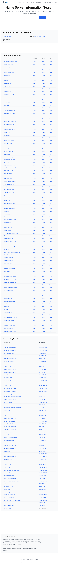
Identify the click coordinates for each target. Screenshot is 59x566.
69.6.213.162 (42, 429)
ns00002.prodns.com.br (10, 429)
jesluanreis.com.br (8, 260)
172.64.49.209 (43, 356)
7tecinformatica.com (9, 184)
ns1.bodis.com (7, 345)
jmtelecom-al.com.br (9, 108)
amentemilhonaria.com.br (10, 121)
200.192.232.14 (43, 467)
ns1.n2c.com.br (7, 413)
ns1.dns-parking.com (9, 361)
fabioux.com (7, 225)
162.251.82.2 (42, 396)
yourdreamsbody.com (9, 159)
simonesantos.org (8, 157)
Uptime (32, 2)
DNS (28, 2)
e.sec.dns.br (7, 467)
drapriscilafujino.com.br (10, 165)
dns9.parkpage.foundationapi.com (12, 500)
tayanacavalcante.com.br (10, 331)
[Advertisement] (29, 25)
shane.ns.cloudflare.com (10, 432)
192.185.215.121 (43, 413)
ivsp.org (6, 80)
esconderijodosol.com (9, 293)
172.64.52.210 (42, 377)
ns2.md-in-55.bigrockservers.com (12, 473)
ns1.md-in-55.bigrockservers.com (12, 394)
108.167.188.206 (43, 456)
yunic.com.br (7, 271)
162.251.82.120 (42, 459)
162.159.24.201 (43, 361)
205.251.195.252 (43, 424)
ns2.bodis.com (7, 508)
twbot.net (6, 97)
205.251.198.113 (43, 388)
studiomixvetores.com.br (10, 219)
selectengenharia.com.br (10, 241)
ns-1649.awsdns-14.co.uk (10, 388)
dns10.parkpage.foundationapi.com (12, 407)
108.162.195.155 (43, 448)
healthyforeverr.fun (9, 176)
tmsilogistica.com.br (9, 64)
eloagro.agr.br (7, 236)
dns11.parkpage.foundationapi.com (12, 470)
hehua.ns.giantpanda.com (10, 437)
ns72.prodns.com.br (9, 415)
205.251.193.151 (43, 391)
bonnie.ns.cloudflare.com (10, 350)
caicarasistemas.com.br (9, 246)
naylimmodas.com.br (9, 124)
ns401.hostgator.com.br (10, 456)
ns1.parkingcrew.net (9, 375)
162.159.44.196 (43, 494)
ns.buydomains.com (9, 483)
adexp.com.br (7, 89)
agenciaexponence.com (10, 118)
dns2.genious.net (8, 402)
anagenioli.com (7, 83)
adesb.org (6, 69)
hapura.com (7, 132)
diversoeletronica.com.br (10, 282)
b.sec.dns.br (7, 451)
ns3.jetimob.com (8, 356)
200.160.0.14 (42, 410)
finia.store (6, 306)
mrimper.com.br (8, 227)
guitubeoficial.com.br (9, 140)
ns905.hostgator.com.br (10, 492)
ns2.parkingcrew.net (9, 505)
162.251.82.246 (43, 402)
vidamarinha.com (8, 298)
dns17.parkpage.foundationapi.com (12, 481)
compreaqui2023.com (9, 268)
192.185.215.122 (43, 380)
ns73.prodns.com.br (9, 497)
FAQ (27, 559)
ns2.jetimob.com (8, 364)
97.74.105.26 (42, 426)
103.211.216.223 (43, 394)
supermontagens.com (9, 203)
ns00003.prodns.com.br (10, 358)
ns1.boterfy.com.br (8, 486)
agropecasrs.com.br (9, 99)
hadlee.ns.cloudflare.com (10, 347)
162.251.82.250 (43, 454)
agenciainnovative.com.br (10, 195)
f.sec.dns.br (7, 434)
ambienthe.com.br (8, 170)
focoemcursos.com (8, 78)
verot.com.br (7, 75)
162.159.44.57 (42, 432)
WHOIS (20, 2)
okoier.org (6, 216)
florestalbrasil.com (8, 257)
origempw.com (7, 91)
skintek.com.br (7, 323)
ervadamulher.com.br (9, 208)
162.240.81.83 (42, 353)
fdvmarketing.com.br (9, 192)
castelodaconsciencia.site (10, 167)
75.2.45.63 (42, 478)
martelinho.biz (7, 230)
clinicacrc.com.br (8, 274)
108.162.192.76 (43, 350)
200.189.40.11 (42, 489)
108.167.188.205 (7, 36)
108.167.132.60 (42, 464)
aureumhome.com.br (9, 244)
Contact (37, 559)
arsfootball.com (8, 178)
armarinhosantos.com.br (10, 279)
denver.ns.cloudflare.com (10, 494)
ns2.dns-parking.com (9, 440)
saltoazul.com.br (8, 143)
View (34, 61)
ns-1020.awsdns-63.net (9, 424)
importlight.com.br (8, 328)
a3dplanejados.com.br (9, 110)
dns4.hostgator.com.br (9, 353)
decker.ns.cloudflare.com (10, 448)
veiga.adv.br (7, 265)
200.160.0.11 (42, 405)
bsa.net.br (6, 105)
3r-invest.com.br (8, 285)
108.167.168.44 (43, 385)
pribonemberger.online (9, 129)
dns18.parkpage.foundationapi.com (12, 396)
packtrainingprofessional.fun (11, 67)
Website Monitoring (48, 2)
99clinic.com (7, 86)
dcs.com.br (6, 309)
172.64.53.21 (42, 364)
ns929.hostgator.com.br (10, 399)
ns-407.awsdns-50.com (10, 391)
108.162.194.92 (43, 421)
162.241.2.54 (42, 492)
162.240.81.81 (42, 475)
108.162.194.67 (43, 347)
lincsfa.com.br (7, 295)
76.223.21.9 (42, 505)
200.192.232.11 (42, 451)
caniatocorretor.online (9, 113)
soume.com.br (7, 154)
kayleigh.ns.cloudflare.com (10, 421)
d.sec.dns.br (7, 410)
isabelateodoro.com (9, 320)
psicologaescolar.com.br (10, 301)
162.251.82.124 (43, 443)
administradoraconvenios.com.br (12, 252)
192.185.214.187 (43, 497)
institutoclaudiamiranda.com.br (11, 127)
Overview (22, 559)
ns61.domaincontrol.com (10, 372)
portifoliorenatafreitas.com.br (11, 233)
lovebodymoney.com (9, 72)
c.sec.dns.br (7, 489)
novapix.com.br (8, 222)
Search (42, 17)
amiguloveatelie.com (9, 189)
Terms (31, 559)
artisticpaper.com (8, 263)
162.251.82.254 (43, 470)
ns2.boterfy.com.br (8, 503)
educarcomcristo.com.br (10, 325)
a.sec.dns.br (7, 405)
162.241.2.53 (42, 445)
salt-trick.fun (7, 148)
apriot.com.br (7, 200)
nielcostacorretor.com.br (10, 276)
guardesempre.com (8, 312)
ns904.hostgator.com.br (10, 445)
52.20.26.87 (42, 383)
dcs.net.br (6, 249)
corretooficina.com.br (9, 151)
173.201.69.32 (42, 418)
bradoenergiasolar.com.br (10, 317)
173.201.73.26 (42, 462)
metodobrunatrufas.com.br (10, 287)
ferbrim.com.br (7, 116)
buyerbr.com (7, 214)
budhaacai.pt (7, 211)
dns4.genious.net (8, 443)
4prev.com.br (7, 102)
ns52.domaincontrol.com (10, 462)
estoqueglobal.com (8, 290)
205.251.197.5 (42, 366)
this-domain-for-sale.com (10, 383)
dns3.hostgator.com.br (9, 475)
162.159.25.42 (42, 440)
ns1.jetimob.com (8, 377)
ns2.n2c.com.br (7, 380)
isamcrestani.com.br (9, 94)
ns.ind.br (6, 304)
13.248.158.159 (43, 375)
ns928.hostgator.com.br (10, 369)
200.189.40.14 (42, 434)
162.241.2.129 (42, 369)
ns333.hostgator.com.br (10, 385)
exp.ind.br (6, 146)
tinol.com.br (7, 135)
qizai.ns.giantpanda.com (10, 478)
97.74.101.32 (42, 372)
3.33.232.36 (42, 437)
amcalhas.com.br (8, 173)
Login (56, 2)
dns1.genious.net (8, 454)
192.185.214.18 (42, 415)
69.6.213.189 (42, 486)
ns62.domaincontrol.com (10, 418)
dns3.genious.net (8, 459)
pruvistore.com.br (8, 314)
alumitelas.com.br (8, 255)
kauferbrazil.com (8, 197)
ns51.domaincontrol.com (10, 426)
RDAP (24, 2)
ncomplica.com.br (8, 238)
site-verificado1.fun (8, 206)
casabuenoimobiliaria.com (10, 61)
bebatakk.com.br (8, 187)
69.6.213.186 (42, 358)
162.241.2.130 (42, 399)
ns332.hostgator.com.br (10, 464)
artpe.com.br (7, 162)
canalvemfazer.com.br (9, 138)
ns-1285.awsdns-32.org (9, 366)
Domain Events (38, 2)
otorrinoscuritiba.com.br (10, 181)
